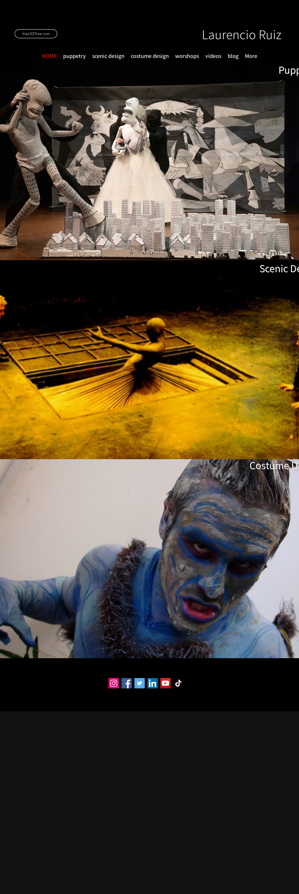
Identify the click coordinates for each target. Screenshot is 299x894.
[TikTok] (178, 683)
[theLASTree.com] (36, 33)
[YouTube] (165, 683)
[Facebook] (127, 683)
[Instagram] (114, 683)
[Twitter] (139, 683)
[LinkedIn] (152, 683)
